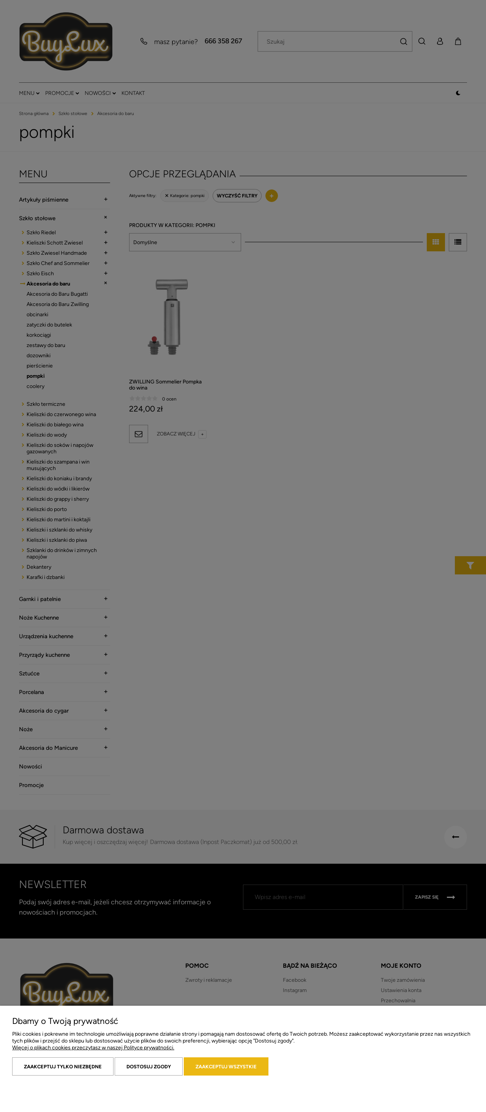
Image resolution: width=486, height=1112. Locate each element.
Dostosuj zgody (148, 1066)
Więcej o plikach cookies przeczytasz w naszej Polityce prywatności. (93, 1047)
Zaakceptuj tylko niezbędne (63, 1066)
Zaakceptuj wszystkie (226, 1066)
